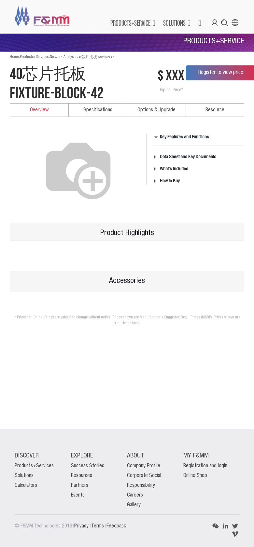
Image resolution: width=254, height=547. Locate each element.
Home (14, 57)
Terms (98, 526)
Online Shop (195, 475)
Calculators (26, 485)
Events (78, 495)
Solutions (24, 475)
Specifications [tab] (97, 110)
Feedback (116, 526)
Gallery (134, 505)
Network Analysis (63, 57)
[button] (199, 23)
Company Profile (143, 466)
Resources (81, 475)
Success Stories (87, 466)
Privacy (82, 526)
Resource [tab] (214, 110)
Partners (79, 485)
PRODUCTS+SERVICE (130, 23)
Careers (135, 495)
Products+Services (34, 57)
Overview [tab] (39, 110)
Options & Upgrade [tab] (156, 110)
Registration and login (205, 466)
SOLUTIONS (174, 23)
